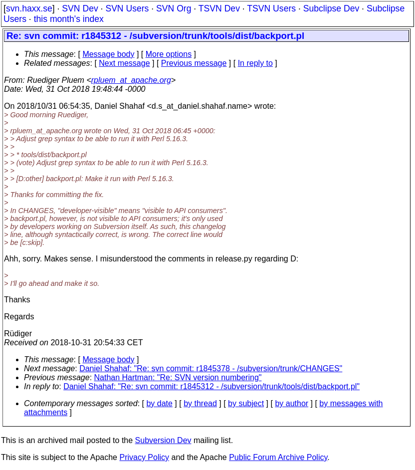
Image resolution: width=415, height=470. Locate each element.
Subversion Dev (163, 440)
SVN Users (127, 8)
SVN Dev (80, 8)
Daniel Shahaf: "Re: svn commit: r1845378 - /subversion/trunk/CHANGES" (210, 368)
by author (291, 403)
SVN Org (173, 8)
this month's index (69, 19)
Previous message (194, 63)
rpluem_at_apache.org (131, 80)
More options (169, 54)
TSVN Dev (219, 8)
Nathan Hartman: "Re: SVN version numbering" (178, 377)
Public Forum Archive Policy (278, 457)
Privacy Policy (144, 457)
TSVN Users (271, 8)
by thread (200, 403)
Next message (124, 63)
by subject (246, 403)
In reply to (255, 63)
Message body (108, 54)
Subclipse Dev (331, 8)
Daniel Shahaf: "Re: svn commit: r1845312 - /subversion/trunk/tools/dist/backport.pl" (211, 386)
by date (159, 403)
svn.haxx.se (29, 8)
